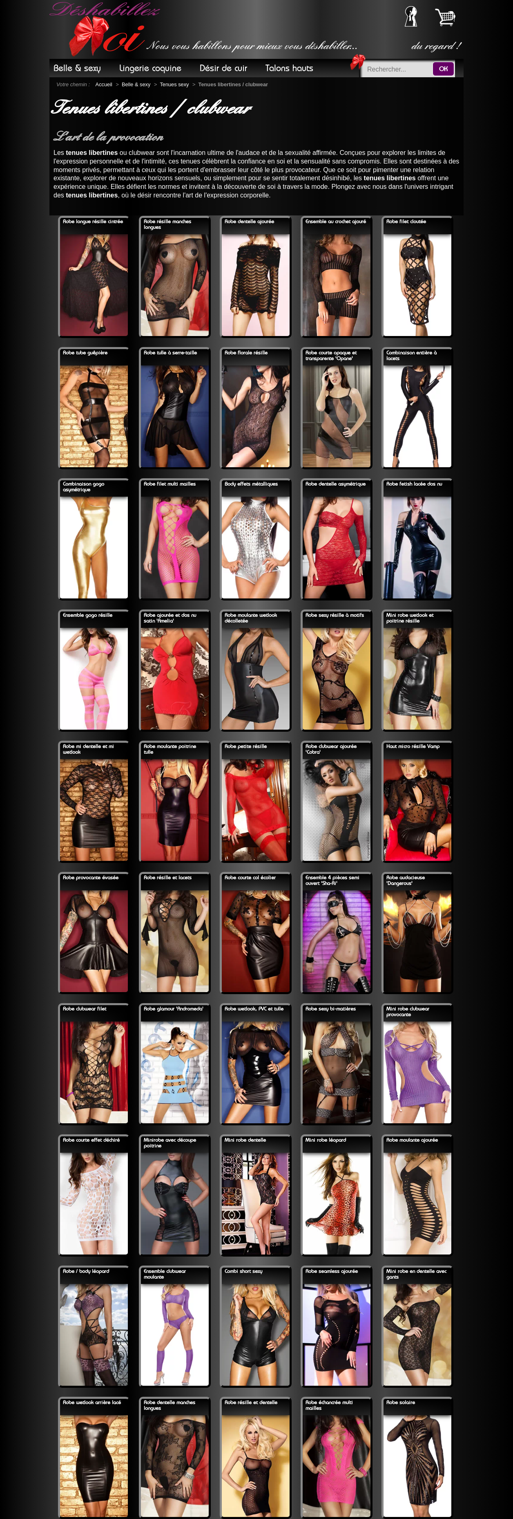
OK (443, 69)
